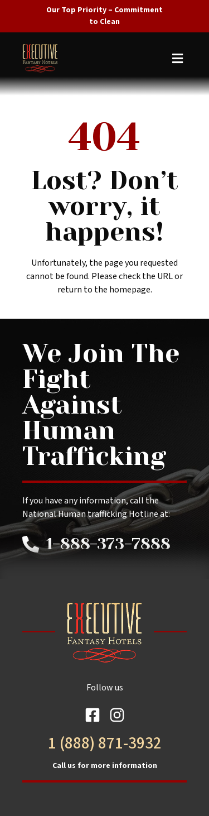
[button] (103, 58)
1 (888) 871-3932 (105, 743)
